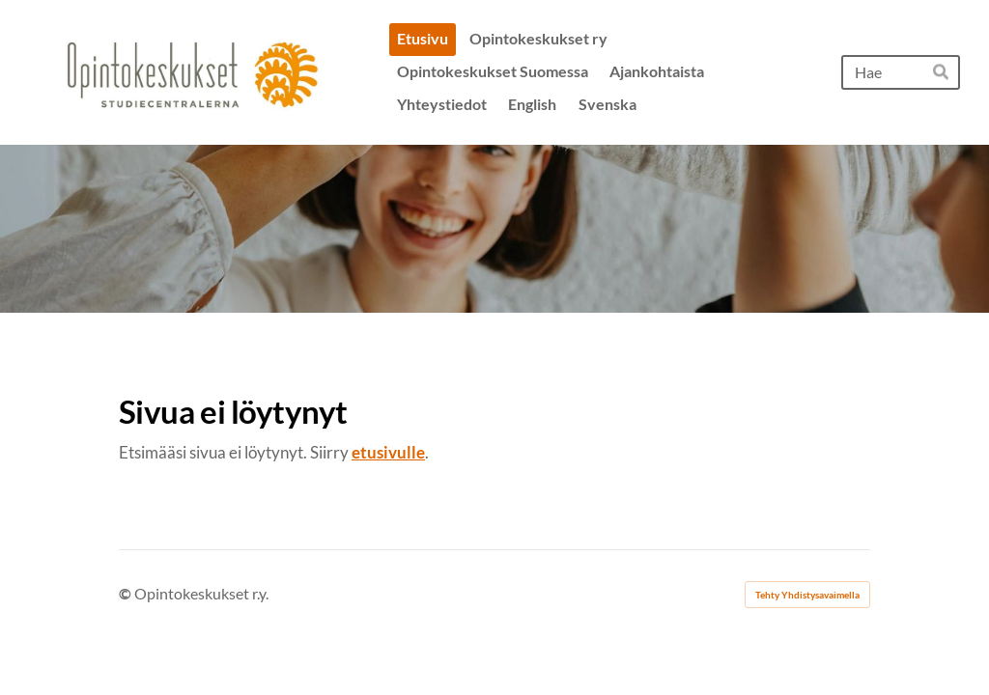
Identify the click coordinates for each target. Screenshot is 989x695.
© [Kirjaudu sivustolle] (126, 593)
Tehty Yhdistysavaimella (807, 594)
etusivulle (388, 452)
